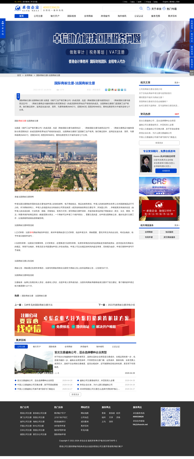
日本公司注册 (26, 430)
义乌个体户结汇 (61, 417)
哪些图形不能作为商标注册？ (151, 97)
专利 (31, 232)
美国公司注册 (39, 417)
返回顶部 (192, 72)
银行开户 (55, 16)
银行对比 (192, 37)
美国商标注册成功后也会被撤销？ (153, 101)
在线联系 (166, 171)
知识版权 (169, 232)
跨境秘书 (105, 16)
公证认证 (138, 16)
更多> (176, 82)
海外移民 (122, 16)
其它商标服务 (169, 237)
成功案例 (26, 2)
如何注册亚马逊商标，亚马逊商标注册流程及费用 (160, 105)
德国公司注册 (26, 434)
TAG (125, 2)
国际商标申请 (60, 434)
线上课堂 (18, 2)
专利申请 (149, 237)
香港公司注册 (26, 413)
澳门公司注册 (26, 417)
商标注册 (22, 121)
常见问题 (34, 2)
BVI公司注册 (38, 426)
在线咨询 (192, 24)
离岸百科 (172, 16)
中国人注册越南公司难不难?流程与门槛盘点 (158, 137)
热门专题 (169, 8)
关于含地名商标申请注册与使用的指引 (155, 93)
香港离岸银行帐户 (115, 446)
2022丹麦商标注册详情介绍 (121, 305)
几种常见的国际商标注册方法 (38, 305)
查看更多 (75, 394)
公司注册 (38, 16)
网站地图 (85, 413)
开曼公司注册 (26, 426)
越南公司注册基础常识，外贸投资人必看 (156, 125)
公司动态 (85, 417)
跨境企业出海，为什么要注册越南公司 (155, 133)
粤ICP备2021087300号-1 (106, 441)
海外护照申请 (60, 430)
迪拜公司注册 (26, 421)
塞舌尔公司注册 (39, 434)
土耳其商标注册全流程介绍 (150, 89)
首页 (21, 16)
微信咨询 (192, 50)
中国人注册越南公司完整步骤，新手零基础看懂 (159, 129)
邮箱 (155, 2)
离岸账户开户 (60, 413)
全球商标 (88, 16)
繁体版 (172, 2)
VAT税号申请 (59, 426)
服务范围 (155, 16)
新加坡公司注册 (39, 413)
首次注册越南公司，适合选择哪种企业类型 (157, 121)
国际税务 (71, 16)
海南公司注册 (39, 421)
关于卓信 (154, 8)
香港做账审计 (60, 421)
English (165, 2)
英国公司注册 (39, 430)
